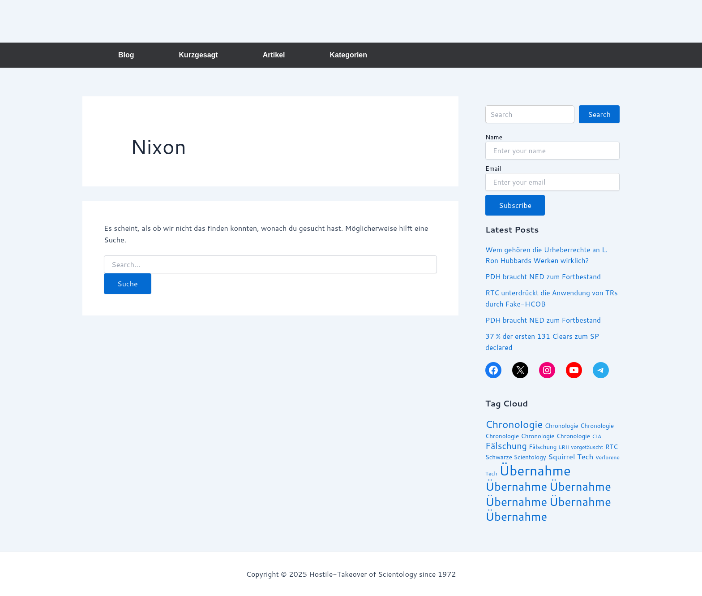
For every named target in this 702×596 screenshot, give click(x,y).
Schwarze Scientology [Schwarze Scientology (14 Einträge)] (515, 456)
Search (599, 114)
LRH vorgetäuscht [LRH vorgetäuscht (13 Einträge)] (581, 446)
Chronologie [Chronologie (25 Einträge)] (514, 423)
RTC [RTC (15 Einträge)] (611, 446)
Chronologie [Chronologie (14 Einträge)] (561, 425)
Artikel (274, 55)
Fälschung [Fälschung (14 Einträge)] (542, 446)
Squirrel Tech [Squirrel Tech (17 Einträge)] (570, 455)
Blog (126, 55)
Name (493, 137)
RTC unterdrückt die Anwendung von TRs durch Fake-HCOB (546, 297)
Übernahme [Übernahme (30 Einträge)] (516, 485)
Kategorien (348, 55)
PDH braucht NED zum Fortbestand (544, 276)
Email (493, 168)
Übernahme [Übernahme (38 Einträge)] (535, 469)
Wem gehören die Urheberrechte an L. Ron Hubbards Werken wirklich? (548, 254)
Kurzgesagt (198, 55)
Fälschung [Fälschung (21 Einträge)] (506, 445)
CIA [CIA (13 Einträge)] (596, 435)
